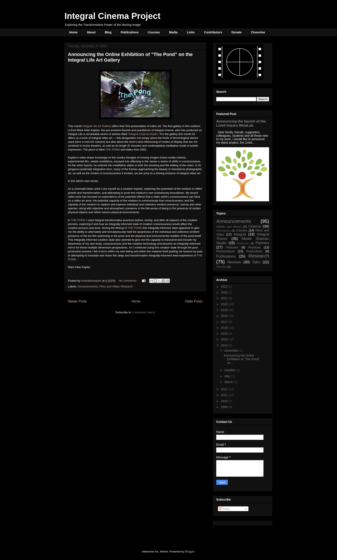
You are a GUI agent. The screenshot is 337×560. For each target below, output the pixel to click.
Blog (108, 32)
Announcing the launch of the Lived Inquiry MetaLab (241, 123)
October (230, 370)
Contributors (213, 32)
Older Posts (193, 301)
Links (191, 32)
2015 (224, 333)
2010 (224, 401)
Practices (254, 247)
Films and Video (109, 286)
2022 (224, 292)
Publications (129, 32)
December (231, 350)
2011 (224, 395)
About (91, 32)
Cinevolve (258, 32)
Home (73, 32)
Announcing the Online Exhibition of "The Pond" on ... (241, 359)
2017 (224, 322)
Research (127, 286)
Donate (236, 32)
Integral (240, 234)
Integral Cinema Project (112, 16)
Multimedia (243, 243)
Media (173, 32)
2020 (224, 304)
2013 (224, 345)
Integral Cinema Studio (143, 134)
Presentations (225, 251)
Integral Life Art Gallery (97, 126)
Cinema (254, 226)
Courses (154, 32)
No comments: (128, 280)
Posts (224, 508)
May (227, 376)
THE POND (112, 149)
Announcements (88, 286)
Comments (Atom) (143, 312)
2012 (224, 389)
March (229, 382)
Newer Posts (77, 301)
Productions (254, 251)
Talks (256, 262)
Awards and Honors (229, 226)
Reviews (234, 262)
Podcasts (232, 247)
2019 (224, 310)
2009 (224, 407)
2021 (224, 298)
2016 (224, 327)
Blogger (189, 551)
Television (221, 266)
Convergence (223, 230)
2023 (224, 286)
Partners (262, 243)
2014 (224, 339)
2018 (224, 316)
